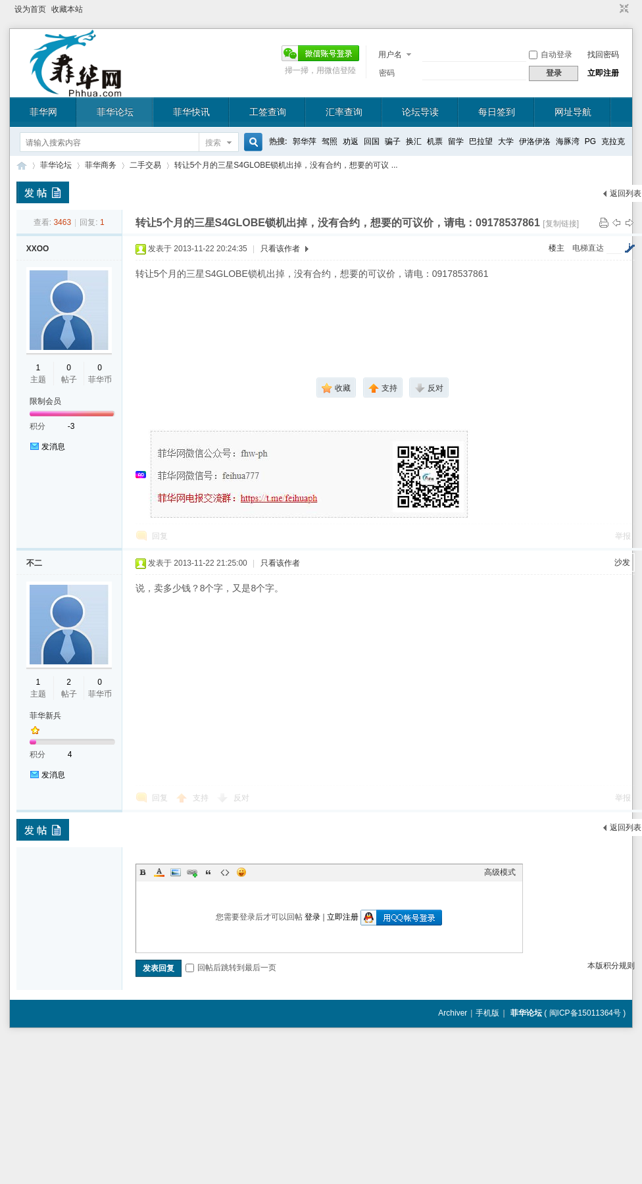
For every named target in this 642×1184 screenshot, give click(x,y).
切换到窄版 (622, 9)
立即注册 (603, 73)
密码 (387, 73)
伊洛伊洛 (535, 141)
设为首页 (30, 9)
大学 (506, 141)
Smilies (241, 872)
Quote (208, 872)
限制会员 (45, 401)
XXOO (37, 248)
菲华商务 (100, 165)
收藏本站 (67, 9)
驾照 (329, 141)
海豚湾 (568, 141)
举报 (623, 536)
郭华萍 (304, 141)
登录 (312, 917)
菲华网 (43, 112)
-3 (71, 426)
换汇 (414, 141)
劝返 (350, 141)
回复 (160, 536)
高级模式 (500, 872)
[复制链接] (561, 223)
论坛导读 (420, 112)
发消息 (53, 446)
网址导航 (573, 112)
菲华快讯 (191, 112)
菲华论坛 (115, 112)
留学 (456, 141)
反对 (241, 797)
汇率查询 (344, 112)
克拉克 (613, 141)
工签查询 (267, 112)
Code (225, 872)
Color (159, 872)
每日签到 (496, 112)
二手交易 (145, 165)
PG (590, 141)
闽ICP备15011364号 (585, 1013)
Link (192, 872)
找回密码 (603, 54)
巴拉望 (481, 141)
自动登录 (550, 54)
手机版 (487, 1013)
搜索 (213, 142)
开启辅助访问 (611, 9)
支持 (201, 797)
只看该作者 (280, 248)
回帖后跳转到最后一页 (230, 967)
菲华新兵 (45, 715)
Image (175, 872)
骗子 (393, 141)
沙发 (622, 562)
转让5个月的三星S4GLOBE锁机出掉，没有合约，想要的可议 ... (286, 165)
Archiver (452, 1013)
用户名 (390, 54)
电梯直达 (588, 248)
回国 (372, 141)
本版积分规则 (611, 965)
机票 (435, 141)
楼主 (556, 248)
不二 (34, 563)
